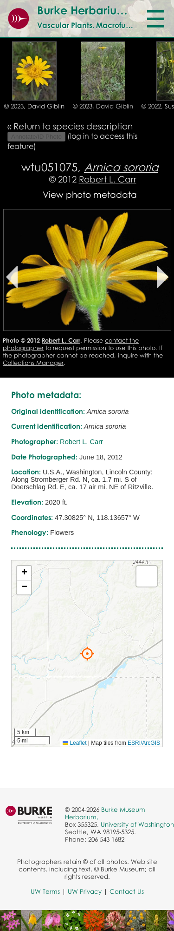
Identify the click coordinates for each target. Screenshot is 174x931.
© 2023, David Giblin (34, 106)
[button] (87, 653)
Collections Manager (33, 362)
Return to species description (73, 126)
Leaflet (74, 743)
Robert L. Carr (107, 179)
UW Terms (45, 891)
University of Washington (137, 824)
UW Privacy (85, 891)
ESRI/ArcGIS (144, 743)
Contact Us (127, 891)
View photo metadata (90, 194)
